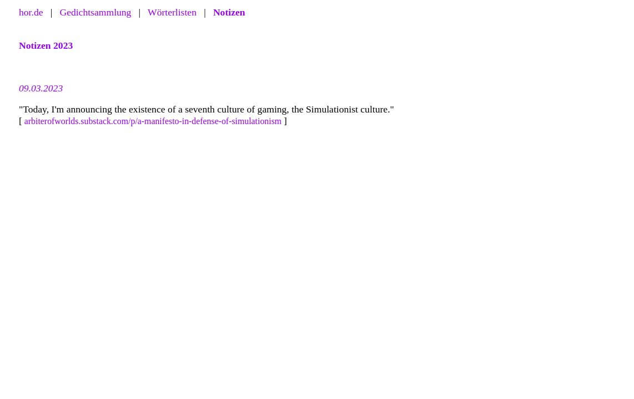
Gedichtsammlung (95, 12)
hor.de (31, 12)
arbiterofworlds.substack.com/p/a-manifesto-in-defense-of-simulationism (152, 121)
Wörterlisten (172, 12)
